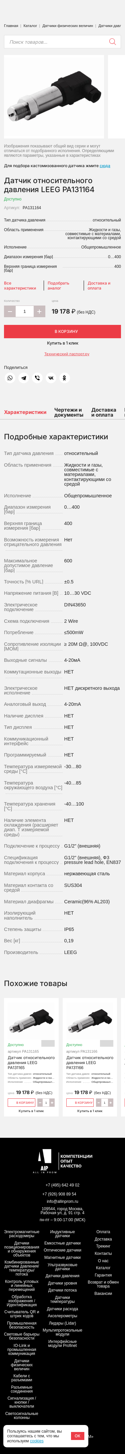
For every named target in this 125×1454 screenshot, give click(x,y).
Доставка (103, 1239)
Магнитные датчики (62, 1257)
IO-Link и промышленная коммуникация (21, 1349)
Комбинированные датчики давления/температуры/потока (21, 1268)
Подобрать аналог (58, 286)
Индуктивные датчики (62, 1234)
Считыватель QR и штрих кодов (21, 1314)
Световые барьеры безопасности (21, 1336)
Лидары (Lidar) (62, 1323)
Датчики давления (63, 1276)
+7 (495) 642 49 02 (63, 1185)
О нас (103, 1261)
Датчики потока (62, 1290)
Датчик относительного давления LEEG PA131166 (89, 1037)
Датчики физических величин (67, 26)
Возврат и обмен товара (103, 1284)
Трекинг (103, 1246)
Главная (11, 26)
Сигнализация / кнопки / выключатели (21, 1402)
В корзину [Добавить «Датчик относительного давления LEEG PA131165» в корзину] (21, 1102)
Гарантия (103, 1275)
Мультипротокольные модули (62, 1332)
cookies (37, 1441)
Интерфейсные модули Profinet (62, 1343)
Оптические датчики (62, 1250)
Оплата (103, 1232)
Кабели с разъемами (21, 1378)
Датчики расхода (62, 1309)
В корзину (62, 331)
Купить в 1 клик (62, 343)
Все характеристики (20, 286)
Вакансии (103, 1293)
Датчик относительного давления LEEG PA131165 (31, 1037)
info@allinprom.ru (62, 1201)
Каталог (30, 26)
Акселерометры (62, 1316)
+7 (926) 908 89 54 (59, 1194)
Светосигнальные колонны (21, 1415)
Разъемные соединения (22, 1389)
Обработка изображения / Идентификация (22, 1301)
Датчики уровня (62, 1283)
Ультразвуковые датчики (62, 1267)
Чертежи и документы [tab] (68, 412)
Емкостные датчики (62, 1243)
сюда (105, 165)
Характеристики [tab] (25, 412)
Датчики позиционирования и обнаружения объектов (21, 1249)
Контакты (103, 1253)
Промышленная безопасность (22, 1325)
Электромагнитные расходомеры (21, 1234)
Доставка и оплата (99, 286)
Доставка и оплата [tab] (103, 412)
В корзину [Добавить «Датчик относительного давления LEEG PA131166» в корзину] (80, 1102)
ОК (77, 1435)
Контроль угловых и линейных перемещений (21, 1285)
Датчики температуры (62, 1299)
